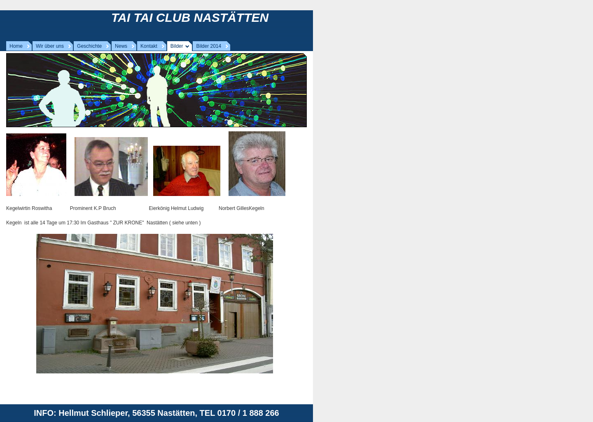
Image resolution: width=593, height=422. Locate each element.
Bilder (176, 46)
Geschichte (89, 46)
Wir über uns (50, 46)
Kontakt (148, 46)
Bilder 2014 (208, 46)
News (121, 46)
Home (16, 46)
